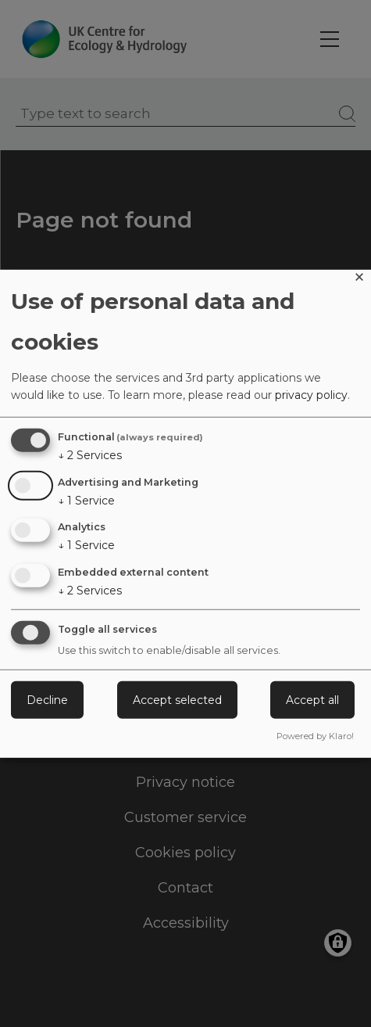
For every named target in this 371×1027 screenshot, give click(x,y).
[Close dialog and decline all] (359, 279)
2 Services (90, 455)
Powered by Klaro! (315, 736)
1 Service (86, 500)
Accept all (312, 700)
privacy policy (311, 395)
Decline (47, 700)
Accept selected (177, 700)
